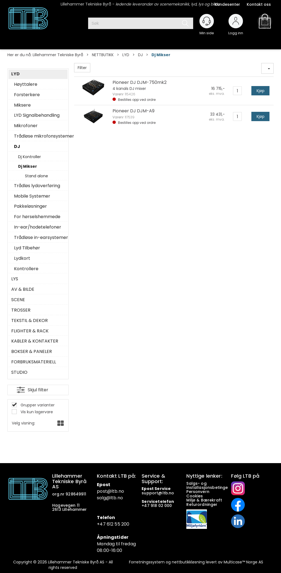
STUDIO (19, 372)
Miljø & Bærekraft (204, 500)
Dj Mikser (160, 55)
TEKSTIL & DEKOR (29, 321)
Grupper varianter (37, 405)
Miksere (22, 105)
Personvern (197, 491)
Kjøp (261, 90)
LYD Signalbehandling (37, 115)
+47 (146, 505)
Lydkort (22, 258)
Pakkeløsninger (30, 206)
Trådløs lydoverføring (37, 186)
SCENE (18, 300)
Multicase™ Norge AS (243, 562)
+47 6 (103, 524)
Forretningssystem (147, 562)
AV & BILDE (22, 289)
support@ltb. (155, 493)
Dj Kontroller (29, 156)
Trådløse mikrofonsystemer (39, 136)
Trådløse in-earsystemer (39, 238)
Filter (82, 67)
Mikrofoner (26, 126)
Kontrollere (26, 269)
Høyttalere (25, 84)
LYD (125, 55)
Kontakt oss (259, 4)
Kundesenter (227, 4)
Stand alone (36, 176)
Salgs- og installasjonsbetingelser (211, 485)
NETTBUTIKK (103, 55)
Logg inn (235, 30)
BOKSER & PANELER (31, 352)
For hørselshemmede (37, 217)
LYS (14, 279)
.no (120, 491)
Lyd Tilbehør (27, 248)
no (171, 493)
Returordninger (202, 504)
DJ (140, 55)
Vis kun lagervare (36, 412)
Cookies (195, 496)
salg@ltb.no (110, 498)
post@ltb (107, 491)
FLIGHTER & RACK (30, 331)
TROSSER (20, 310)
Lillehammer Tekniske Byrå (58, 55)
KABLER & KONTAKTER (34, 341)
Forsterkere (27, 95)
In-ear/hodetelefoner (37, 227)
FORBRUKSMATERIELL (33, 362)
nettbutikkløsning (188, 562)
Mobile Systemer (32, 196)
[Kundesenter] (206, 21)
